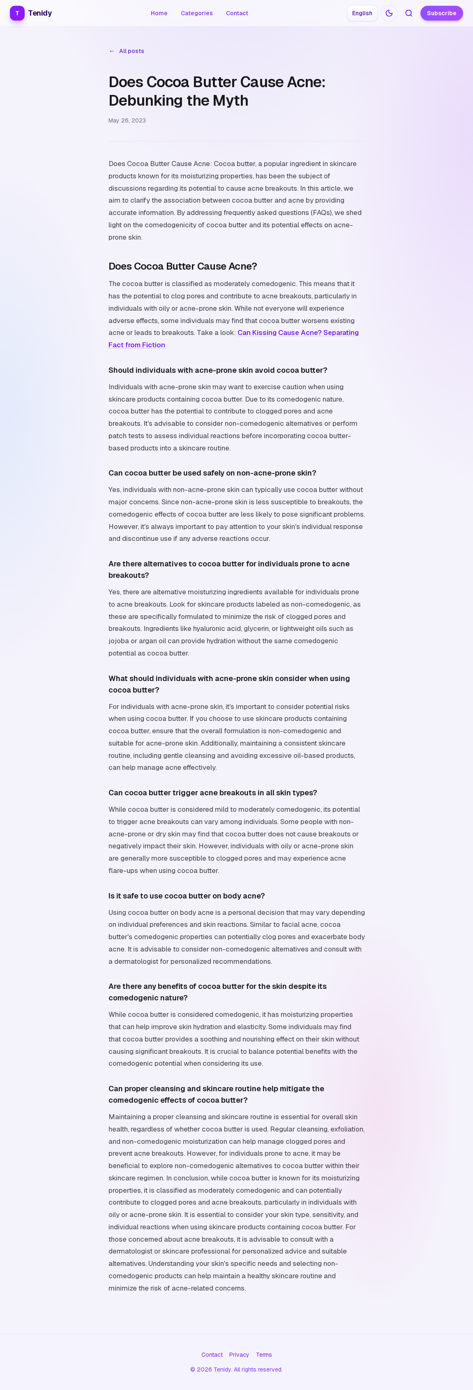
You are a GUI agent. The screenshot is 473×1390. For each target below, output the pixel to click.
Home (159, 13)
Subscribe (442, 13)
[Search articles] (409, 13)
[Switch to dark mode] (389, 13)
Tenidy (31, 13)
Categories (197, 13)
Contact (237, 13)
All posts (126, 51)
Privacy (239, 1354)
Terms (264, 1354)
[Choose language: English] (362, 13)
